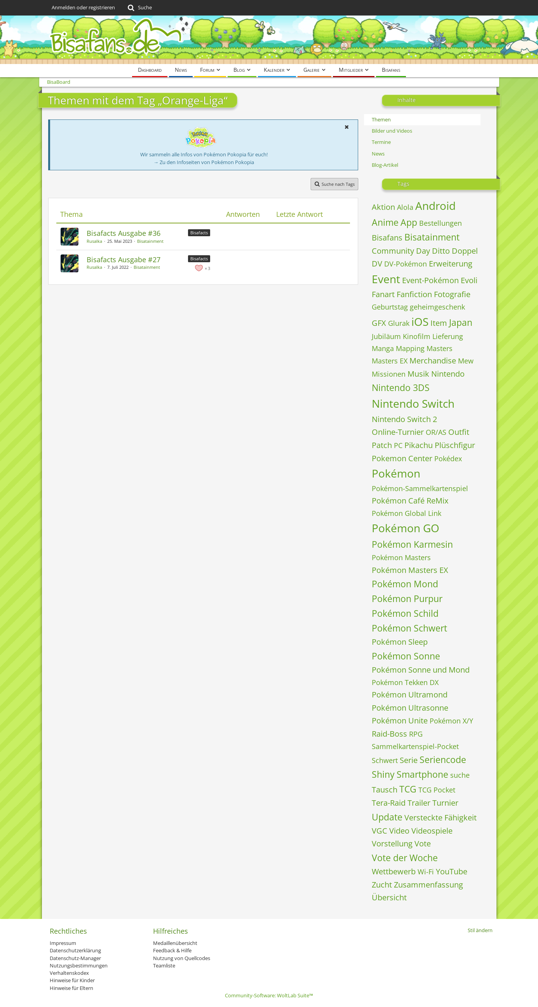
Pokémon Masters (401, 557)
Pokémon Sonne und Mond (421, 669)
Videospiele (432, 830)
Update (387, 817)
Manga (383, 348)
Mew (466, 360)
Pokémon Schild (405, 613)
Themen (381, 119)
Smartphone (422, 774)
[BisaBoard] (269, 40)
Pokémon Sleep (400, 642)
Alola (405, 207)
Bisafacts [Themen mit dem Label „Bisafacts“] (199, 232)
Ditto (441, 251)
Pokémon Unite (400, 720)
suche (460, 775)
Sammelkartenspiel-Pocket (415, 746)
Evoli (469, 280)
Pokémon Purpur (407, 598)
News (378, 153)
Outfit (458, 432)
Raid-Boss (389, 733)
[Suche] (139, 8)
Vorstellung (392, 843)
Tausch (384, 789)
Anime (385, 222)
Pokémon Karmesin (412, 544)
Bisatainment (150, 241)
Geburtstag (390, 306)
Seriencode (443, 759)
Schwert (385, 760)
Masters (440, 348)
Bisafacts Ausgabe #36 (123, 233)
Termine (381, 141)
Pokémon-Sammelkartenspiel (420, 488)
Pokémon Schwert (409, 628)
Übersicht (389, 897)
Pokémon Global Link (406, 513)
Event (386, 279)
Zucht (382, 884)
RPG (416, 734)
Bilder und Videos (392, 130)
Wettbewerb (394, 871)
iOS (419, 321)
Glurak (398, 323)
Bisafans (387, 237)
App (408, 222)
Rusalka (94, 241)
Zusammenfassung (428, 884)
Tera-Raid (389, 803)
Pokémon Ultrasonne (410, 707)
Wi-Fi (426, 871)
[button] (347, 127)
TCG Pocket (436, 789)
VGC (379, 830)
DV (377, 263)
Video (399, 830)
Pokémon (396, 473)
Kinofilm (416, 336)
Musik (418, 374)
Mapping (410, 348)
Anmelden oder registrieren (83, 7)
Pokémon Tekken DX (405, 682)
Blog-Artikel (385, 164)
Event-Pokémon (430, 280)
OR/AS (436, 432)
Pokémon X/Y (451, 720)
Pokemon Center (402, 458)
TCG (407, 789)
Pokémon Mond (405, 584)
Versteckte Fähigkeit (440, 817)
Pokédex (448, 458)
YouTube (451, 871)
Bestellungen (440, 223)
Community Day (401, 251)
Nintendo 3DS (401, 387)
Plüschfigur (455, 445)
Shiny (383, 774)
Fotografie (452, 294)
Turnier (445, 803)
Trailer (418, 803)
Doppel (465, 251)
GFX (379, 323)
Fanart (383, 294)
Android (435, 205)
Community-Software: (269, 995)
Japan (460, 322)
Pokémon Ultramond (409, 694)
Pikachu (418, 445)
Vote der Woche (405, 857)
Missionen (389, 374)
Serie (409, 760)
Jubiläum (386, 336)
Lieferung (447, 336)
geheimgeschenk (437, 306)
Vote (422, 843)
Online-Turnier (398, 432)
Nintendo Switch (413, 403)
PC (398, 445)
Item (438, 323)
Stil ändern (480, 930)
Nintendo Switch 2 (404, 419)
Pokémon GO (405, 528)
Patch (382, 445)
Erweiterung (450, 263)
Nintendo (448, 374)
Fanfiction (414, 294)
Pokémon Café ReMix (410, 500)
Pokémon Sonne (406, 656)
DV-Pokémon (405, 263)
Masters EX (389, 360)
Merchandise (432, 360)
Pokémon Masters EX (410, 570)
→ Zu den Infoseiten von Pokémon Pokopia (203, 162)
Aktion (383, 207)
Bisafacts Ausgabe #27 (123, 259)
